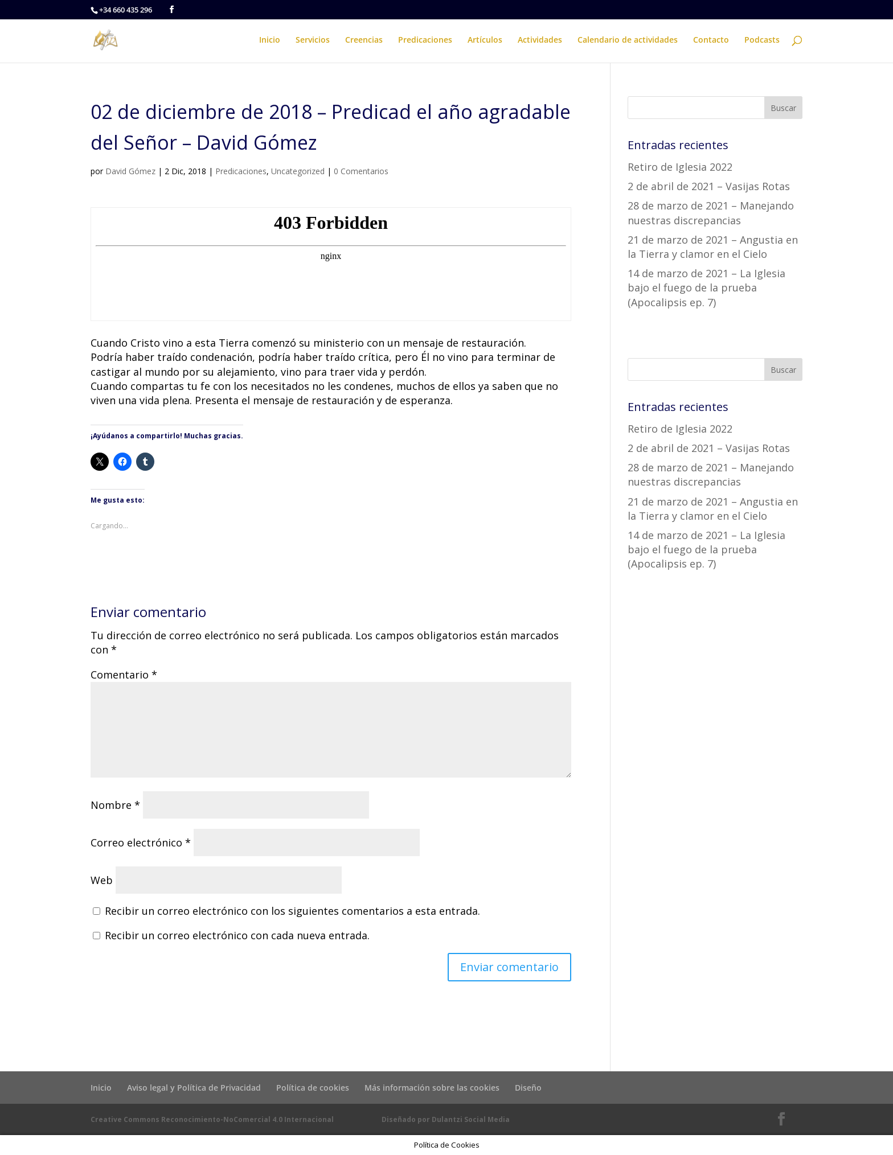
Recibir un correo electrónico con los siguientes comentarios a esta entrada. (292, 911)
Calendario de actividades (627, 40)
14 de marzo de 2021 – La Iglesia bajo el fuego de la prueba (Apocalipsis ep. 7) (706, 287)
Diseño (528, 1087)
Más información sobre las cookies (431, 1087)
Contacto (711, 40)
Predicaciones (425, 40)
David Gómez (130, 171)
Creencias (364, 40)
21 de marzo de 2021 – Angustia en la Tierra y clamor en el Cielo (713, 247)
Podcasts (762, 40)
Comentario (124, 674)
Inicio (269, 40)
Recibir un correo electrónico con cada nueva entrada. (237, 935)
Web (102, 880)
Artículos (485, 40)
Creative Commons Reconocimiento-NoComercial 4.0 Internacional (212, 1119)
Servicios (313, 40)
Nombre (115, 805)
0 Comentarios (361, 171)
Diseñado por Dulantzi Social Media (446, 1119)
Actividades (540, 40)
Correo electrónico (141, 842)
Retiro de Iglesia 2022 (680, 167)
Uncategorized (298, 171)
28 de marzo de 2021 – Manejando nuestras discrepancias (711, 213)
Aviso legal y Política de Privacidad (194, 1087)
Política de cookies (312, 1087)
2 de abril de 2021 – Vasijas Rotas (709, 186)
